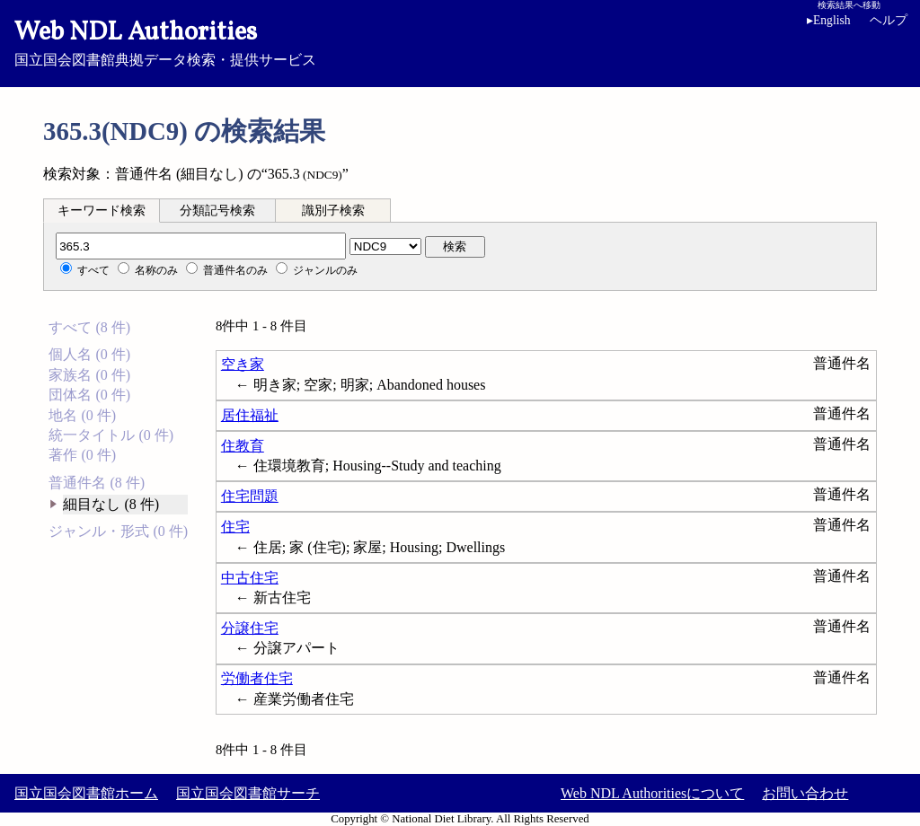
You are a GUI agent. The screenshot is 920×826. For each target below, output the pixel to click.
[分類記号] (201, 246)
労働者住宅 (257, 678)
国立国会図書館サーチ (248, 793)
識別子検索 (333, 210)
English (829, 20)
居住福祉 (250, 415)
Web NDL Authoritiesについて (652, 793)
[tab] (101, 210)
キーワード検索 (102, 210)
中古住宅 (250, 577)
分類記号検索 (217, 210)
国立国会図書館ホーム (86, 793)
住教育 (242, 445)
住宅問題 (250, 496)
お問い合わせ (805, 793)
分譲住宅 (250, 628)
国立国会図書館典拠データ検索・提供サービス (460, 41)
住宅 (235, 526)
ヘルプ (888, 20)
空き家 (242, 364)
